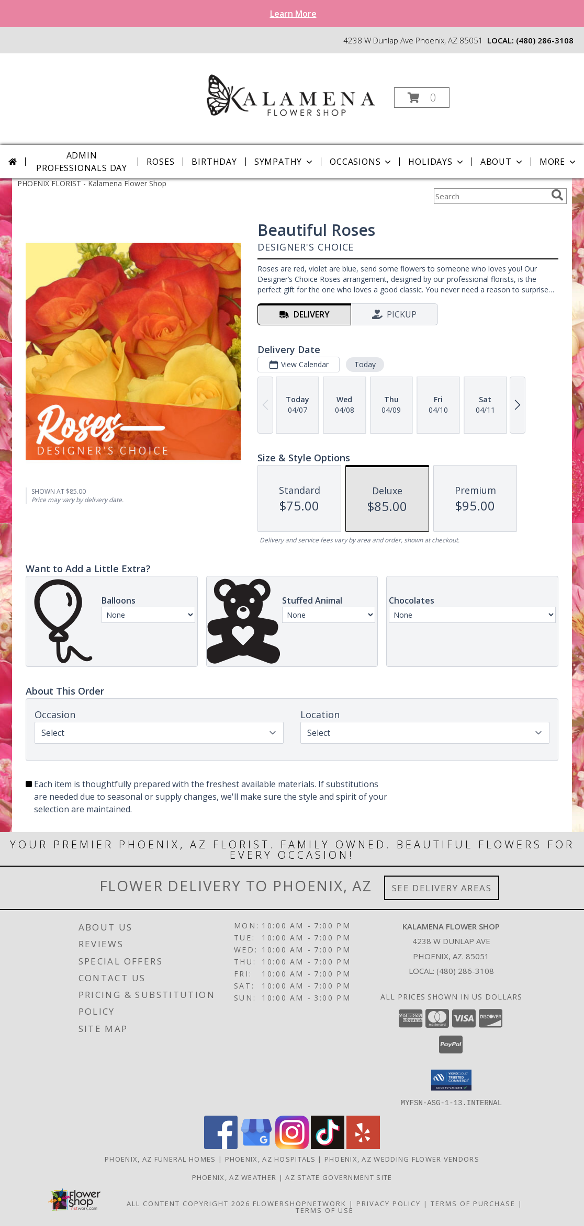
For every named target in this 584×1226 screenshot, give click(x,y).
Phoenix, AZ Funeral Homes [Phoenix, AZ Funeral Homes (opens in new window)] (160, 1158)
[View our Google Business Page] (256, 1146)
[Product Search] (490, 196)
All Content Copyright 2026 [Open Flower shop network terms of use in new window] (188, 1203)
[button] (422, 97)
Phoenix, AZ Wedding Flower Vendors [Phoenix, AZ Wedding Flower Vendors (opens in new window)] (401, 1158)
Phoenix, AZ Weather (234, 1177)
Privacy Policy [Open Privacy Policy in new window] (388, 1203)
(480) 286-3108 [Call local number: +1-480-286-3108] (545, 40)
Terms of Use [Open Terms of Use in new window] (325, 1209)
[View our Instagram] (292, 1146)
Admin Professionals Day (81, 162)
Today (365, 364)
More (559, 161)
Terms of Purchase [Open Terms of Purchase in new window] (473, 1203)
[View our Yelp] (363, 1146)
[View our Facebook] (221, 1146)
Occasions (361, 161)
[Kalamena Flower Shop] (291, 94)
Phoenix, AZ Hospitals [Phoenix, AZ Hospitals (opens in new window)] (270, 1158)
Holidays (436, 161)
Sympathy (284, 161)
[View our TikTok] (327, 1146)
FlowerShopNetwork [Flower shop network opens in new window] (299, 1203)
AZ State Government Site (338, 1177)
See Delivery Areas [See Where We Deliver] (442, 888)
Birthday (214, 161)
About (502, 161)
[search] (557, 195)
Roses (160, 161)
